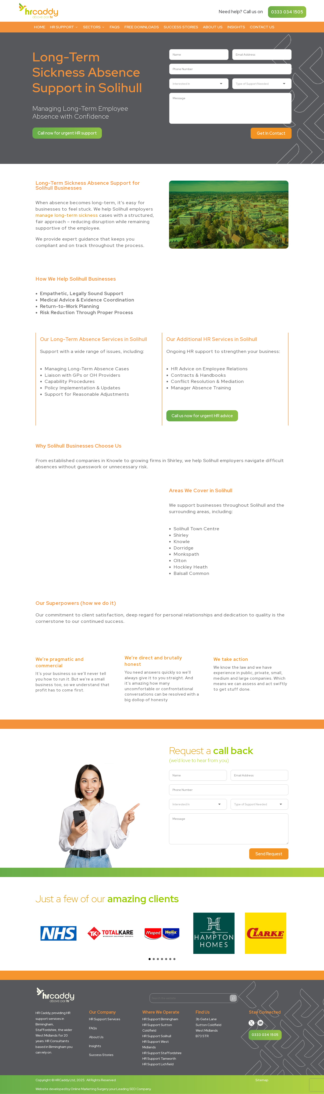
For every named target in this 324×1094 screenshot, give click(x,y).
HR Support (64, 27)
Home (39, 27)
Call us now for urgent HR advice (202, 415)
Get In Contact (271, 133)
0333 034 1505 (287, 12)
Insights (236, 27)
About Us (213, 27)
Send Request (268, 854)
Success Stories (181, 27)
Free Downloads (141, 27)
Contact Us (262, 27)
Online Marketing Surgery (89, 1089)
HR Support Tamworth (159, 1058)
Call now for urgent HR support (67, 133)
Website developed (51, 1089)
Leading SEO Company (133, 1089)
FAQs (115, 27)
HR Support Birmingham (160, 1019)
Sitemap (261, 1080)
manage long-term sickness (67, 215)
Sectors (94, 27)
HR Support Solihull (156, 1036)
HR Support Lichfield (158, 1064)
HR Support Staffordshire (162, 1053)
